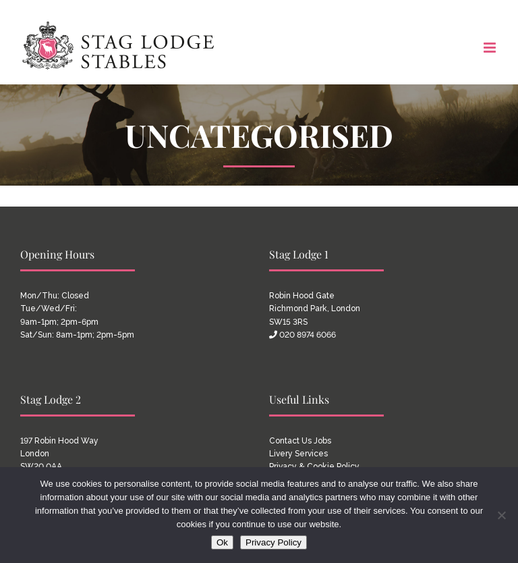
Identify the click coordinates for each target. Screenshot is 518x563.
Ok (222, 542)
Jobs (322, 441)
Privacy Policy (273, 542)
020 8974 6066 (307, 335)
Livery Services (298, 453)
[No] (501, 515)
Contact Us (290, 441)
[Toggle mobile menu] (491, 48)
